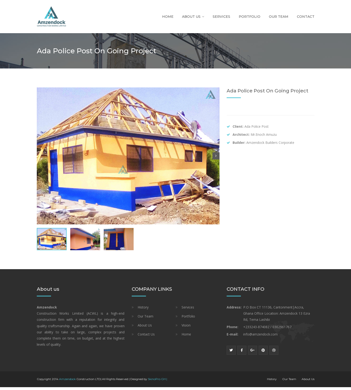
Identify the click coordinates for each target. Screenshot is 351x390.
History (143, 310)
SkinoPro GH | (157, 382)
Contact (305, 16)
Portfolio (249, 16)
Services (221, 16)
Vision (186, 328)
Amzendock (67, 382)
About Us (191, 16)
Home (167, 16)
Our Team (278, 16)
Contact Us (146, 337)
